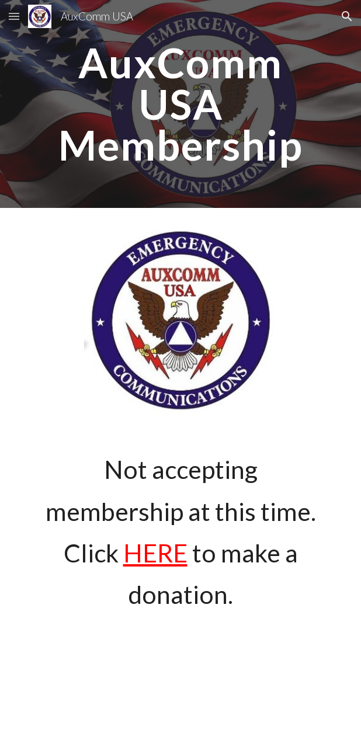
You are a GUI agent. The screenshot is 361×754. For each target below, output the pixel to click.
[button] (14, 16)
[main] (180, 104)
